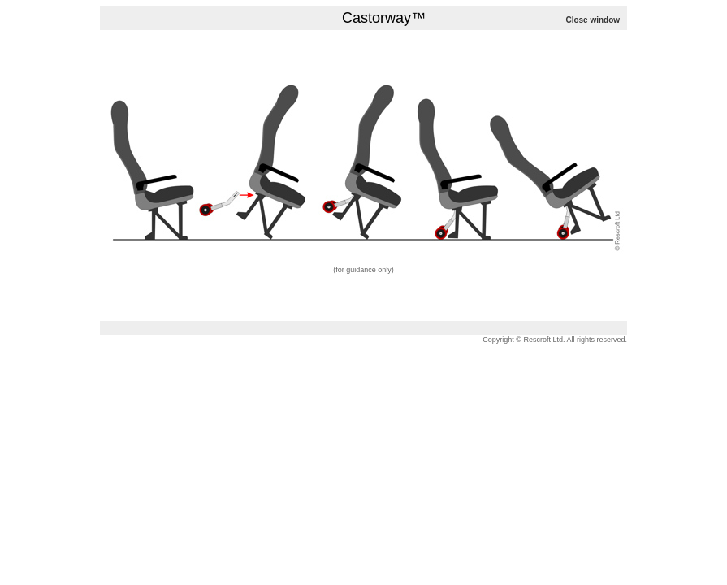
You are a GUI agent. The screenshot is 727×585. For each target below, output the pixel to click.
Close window (592, 19)
